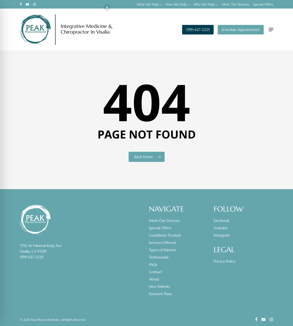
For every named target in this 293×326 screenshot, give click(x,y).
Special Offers (160, 228)
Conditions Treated (164, 235)
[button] (271, 29)
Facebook (221, 220)
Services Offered (162, 242)
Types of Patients (162, 249)
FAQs (153, 264)
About (154, 279)
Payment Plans (160, 293)
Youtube (221, 228)
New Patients (159, 286)
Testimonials (158, 257)
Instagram (222, 235)
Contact (155, 271)
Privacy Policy (224, 261)
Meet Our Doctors (164, 220)
